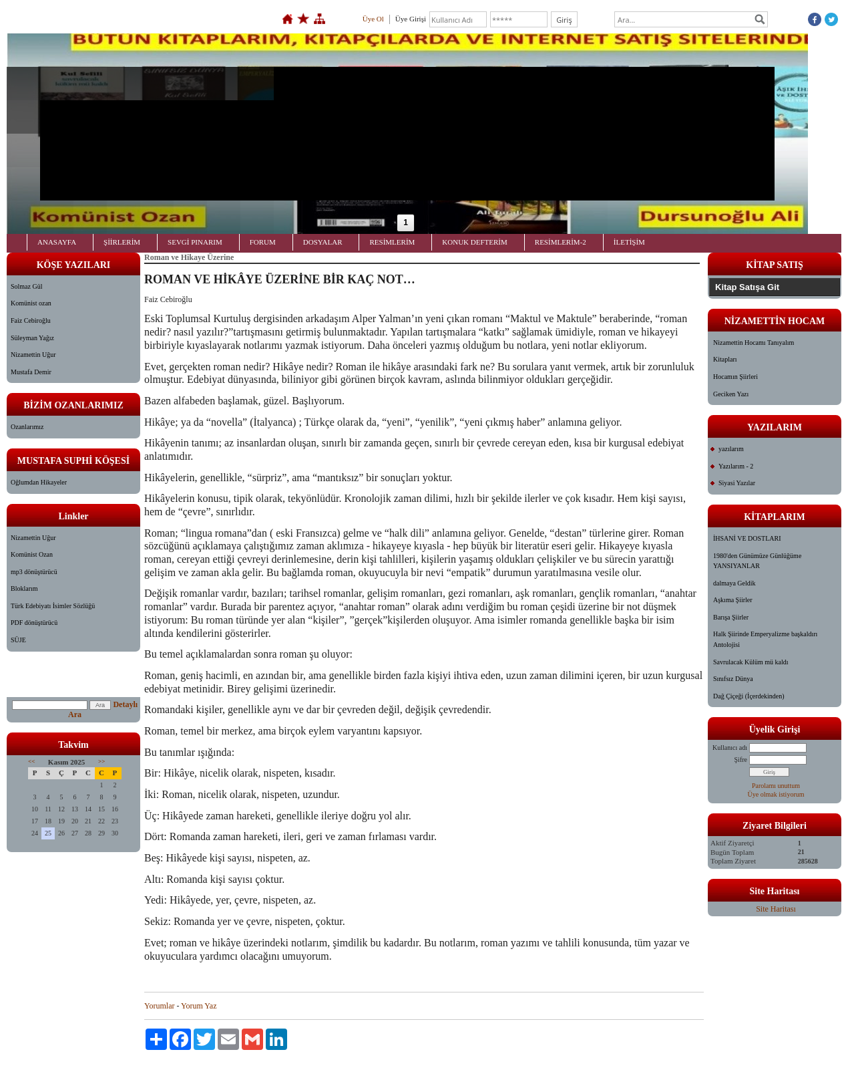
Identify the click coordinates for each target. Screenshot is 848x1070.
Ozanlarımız (27, 426)
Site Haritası (776, 909)
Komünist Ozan (32, 554)
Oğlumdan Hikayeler (39, 482)
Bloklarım (24, 588)
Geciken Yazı (731, 394)
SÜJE (18, 640)
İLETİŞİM (629, 242)
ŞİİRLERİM (121, 242)
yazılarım (731, 448)
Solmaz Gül (27, 286)
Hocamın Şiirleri (735, 376)
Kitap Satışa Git (747, 287)
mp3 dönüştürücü (34, 571)
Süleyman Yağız (32, 338)
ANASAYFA (56, 242)
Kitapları (725, 359)
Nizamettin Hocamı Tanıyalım (753, 342)
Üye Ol (373, 19)
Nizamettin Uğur (33, 354)
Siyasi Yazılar (736, 483)
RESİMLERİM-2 (560, 242)
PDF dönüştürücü (34, 622)
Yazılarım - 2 (735, 466)
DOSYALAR (323, 242)
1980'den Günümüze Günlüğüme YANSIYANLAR (757, 561)
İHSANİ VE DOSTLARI (747, 538)
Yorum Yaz (198, 1006)
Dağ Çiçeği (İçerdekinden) (749, 696)
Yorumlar (159, 1006)
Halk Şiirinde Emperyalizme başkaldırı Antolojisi (765, 639)
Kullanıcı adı (729, 747)
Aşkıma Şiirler (733, 600)
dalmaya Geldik (734, 583)
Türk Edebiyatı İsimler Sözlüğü (53, 606)
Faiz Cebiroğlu (31, 320)
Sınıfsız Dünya (733, 678)
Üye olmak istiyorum (776, 794)
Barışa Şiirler (731, 617)
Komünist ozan (31, 303)
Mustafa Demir (31, 372)
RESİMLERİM (392, 242)
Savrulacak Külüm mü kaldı (750, 662)
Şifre (740, 759)
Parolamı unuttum (776, 785)
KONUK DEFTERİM (474, 242)
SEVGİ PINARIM (195, 242)
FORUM (263, 242)
